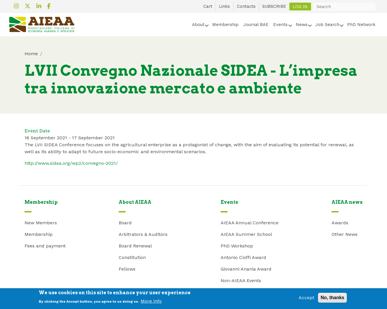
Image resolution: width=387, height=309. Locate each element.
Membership (225, 24)
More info (151, 302)
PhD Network (361, 24)
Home (31, 53)
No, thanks (332, 299)
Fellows (127, 269)
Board (125, 222)
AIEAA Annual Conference (249, 222)
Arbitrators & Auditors (143, 234)
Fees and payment (45, 246)
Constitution (132, 257)
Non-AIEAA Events (241, 280)
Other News (345, 234)
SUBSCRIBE (274, 6)
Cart (207, 6)
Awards (340, 222)
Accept (306, 299)
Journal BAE (256, 24)
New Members (41, 222)
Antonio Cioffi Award (243, 257)
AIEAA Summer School (246, 234)
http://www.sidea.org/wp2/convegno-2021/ (71, 163)
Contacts (246, 6)
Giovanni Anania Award (246, 269)
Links (224, 6)
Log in (300, 6)
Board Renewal (135, 246)
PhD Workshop (237, 246)
